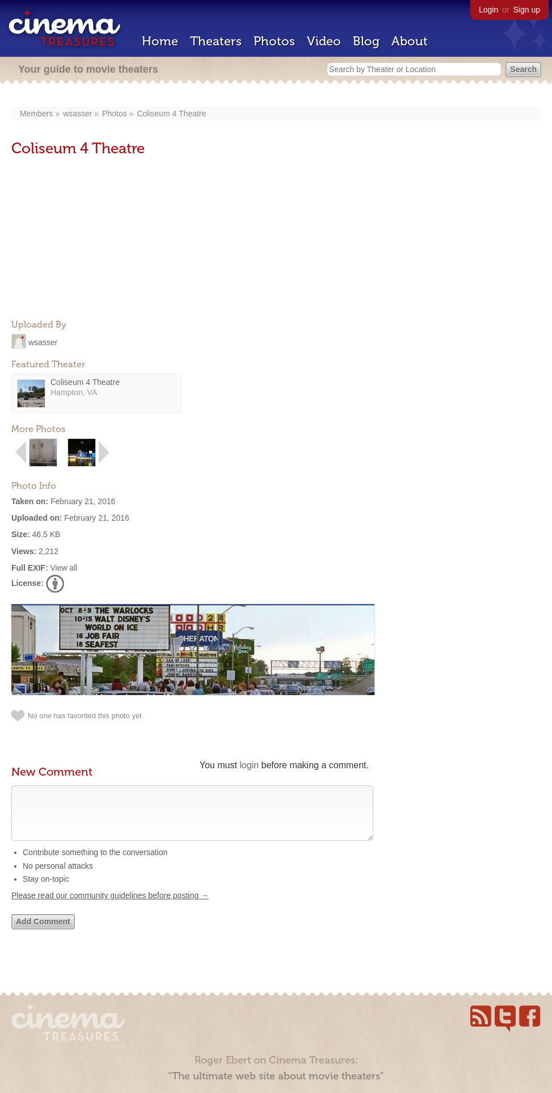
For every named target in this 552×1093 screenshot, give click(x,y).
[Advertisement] (96, 239)
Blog (366, 41)
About (409, 41)
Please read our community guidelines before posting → (110, 906)
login (249, 765)
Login (488, 9)
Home (160, 41)
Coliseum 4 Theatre (171, 113)
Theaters (216, 41)
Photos (274, 41)
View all (63, 567)
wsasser (77, 113)
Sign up (526, 9)
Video (324, 41)
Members (36, 113)
